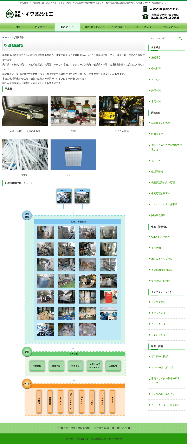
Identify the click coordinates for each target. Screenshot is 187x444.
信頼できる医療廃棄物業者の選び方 (166, 147)
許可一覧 (156, 90)
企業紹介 (40, 27)
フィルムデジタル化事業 (164, 204)
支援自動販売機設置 (161, 270)
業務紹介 (66, 27)
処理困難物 (157, 171)
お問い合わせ (171, 27)
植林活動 (156, 248)
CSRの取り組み (92, 27)
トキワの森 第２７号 (163, 394)
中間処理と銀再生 (160, 193)
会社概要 (156, 68)
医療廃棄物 (157, 134)
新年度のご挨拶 (159, 356)
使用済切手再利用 (160, 280)
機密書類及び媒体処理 (163, 182)
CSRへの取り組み (160, 237)
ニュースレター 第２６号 (165, 405)
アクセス (156, 79)
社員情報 (117, 27)
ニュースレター (145, 27)
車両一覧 (156, 101)
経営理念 (156, 57)
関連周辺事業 (158, 215)
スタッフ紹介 (158, 313)
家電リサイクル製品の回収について (166, 380)
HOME (16, 27)
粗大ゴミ (156, 160)
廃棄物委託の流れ (160, 123)
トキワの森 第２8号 (162, 367)
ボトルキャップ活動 (161, 259)
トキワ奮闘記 (158, 302)
